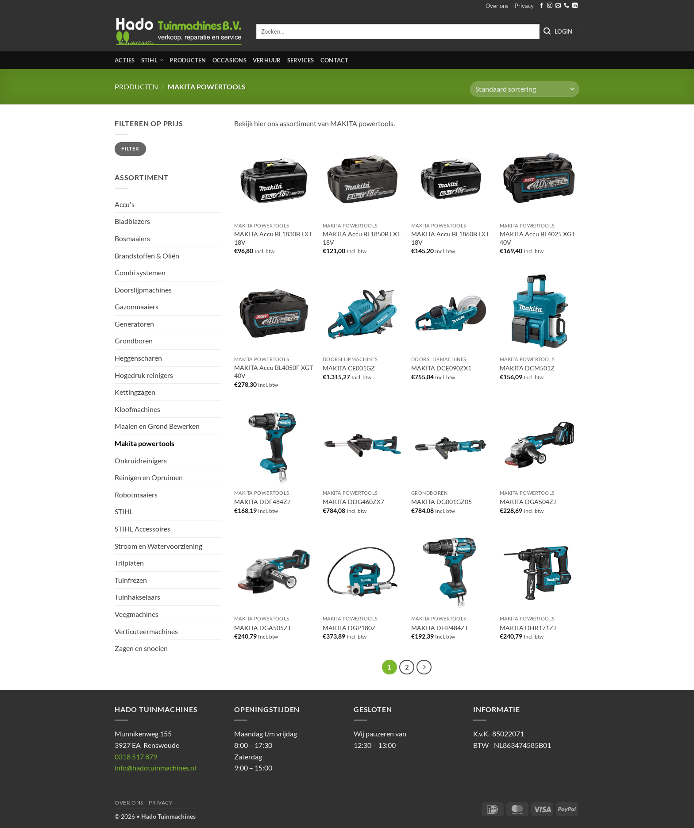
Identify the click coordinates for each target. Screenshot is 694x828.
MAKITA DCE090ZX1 (441, 368)
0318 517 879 (136, 756)
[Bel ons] (566, 6)
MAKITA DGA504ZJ (528, 501)
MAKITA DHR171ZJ (528, 628)
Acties (125, 60)
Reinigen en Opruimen (149, 477)
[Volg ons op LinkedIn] (575, 6)
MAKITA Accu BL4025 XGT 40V (537, 238)
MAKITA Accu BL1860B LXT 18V (450, 238)
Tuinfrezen (131, 580)
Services (300, 60)
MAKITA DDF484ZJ (262, 501)
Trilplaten (129, 562)
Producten (188, 60)
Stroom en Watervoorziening (158, 546)
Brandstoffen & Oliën (147, 255)
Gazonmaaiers (136, 306)
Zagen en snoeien (141, 648)
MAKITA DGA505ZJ (262, 628)
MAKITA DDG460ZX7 (353, 501)
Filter (130, 148)
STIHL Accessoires (142, 528)
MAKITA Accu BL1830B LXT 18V (273, 238)
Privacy (524, 5)
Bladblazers (132, 221)
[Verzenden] (547, 31)
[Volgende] (424, 667)
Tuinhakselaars (137, 597)
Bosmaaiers (132, 238)
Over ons (497, 5)
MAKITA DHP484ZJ (439, 628)
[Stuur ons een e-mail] (558, 6)
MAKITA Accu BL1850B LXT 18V (362, 238)
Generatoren (134, 324)
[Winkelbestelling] (524, 89)
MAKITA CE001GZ (349, 368)
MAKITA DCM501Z (527, 368)
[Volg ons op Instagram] (549, 6)
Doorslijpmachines (143, 289)
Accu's (125, 204)
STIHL (152, 60)
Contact (334, 60)
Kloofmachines (137, 409)
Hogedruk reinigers (144, 375)
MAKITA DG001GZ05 (441, 501)
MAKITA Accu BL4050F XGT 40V (273, 372)
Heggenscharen (138, 358)
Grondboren (134, 340)
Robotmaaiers (136, 494)
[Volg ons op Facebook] (541, 6)
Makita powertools (144, 443)
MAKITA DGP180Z (349, 628)
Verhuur (267, 60)
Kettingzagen (135, 392)
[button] (563, 31)
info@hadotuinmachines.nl (155, 767)
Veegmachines (136, 614)
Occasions (229, 60)
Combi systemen (140, 272)
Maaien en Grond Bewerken (157, 426)
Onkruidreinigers (141, 460)
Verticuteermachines (146, 631)
